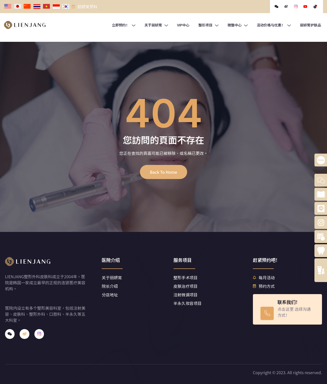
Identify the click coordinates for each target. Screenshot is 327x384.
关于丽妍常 (156, 24)
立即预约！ (123, 24)
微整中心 (238, 24)
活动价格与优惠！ (274, 24)
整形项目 (208, 24)
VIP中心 (183, 24)
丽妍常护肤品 (310, 24)
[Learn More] (287, 309)
